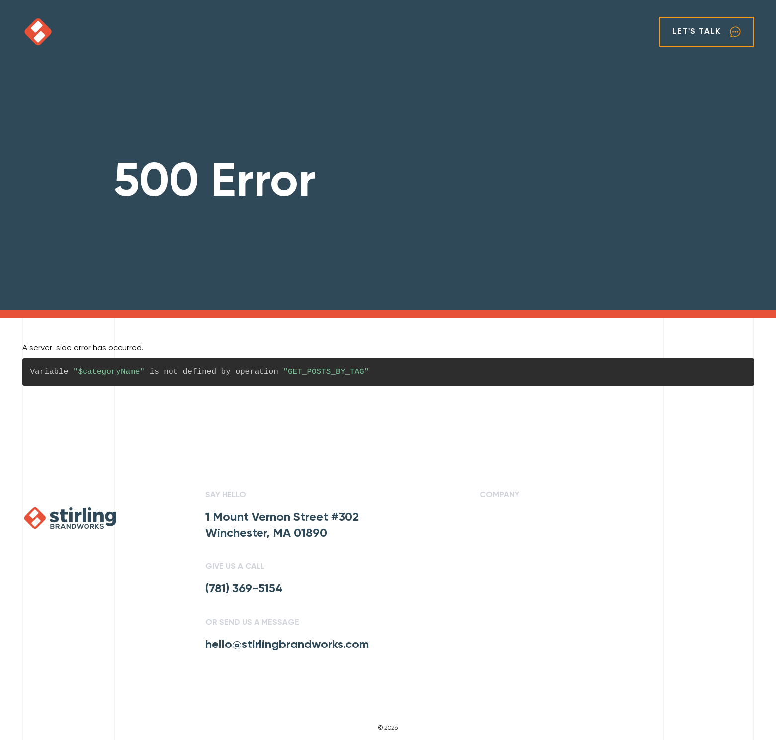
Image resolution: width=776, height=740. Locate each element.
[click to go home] (68, 32)
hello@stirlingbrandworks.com (287, 644)
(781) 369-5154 (244, 589)
